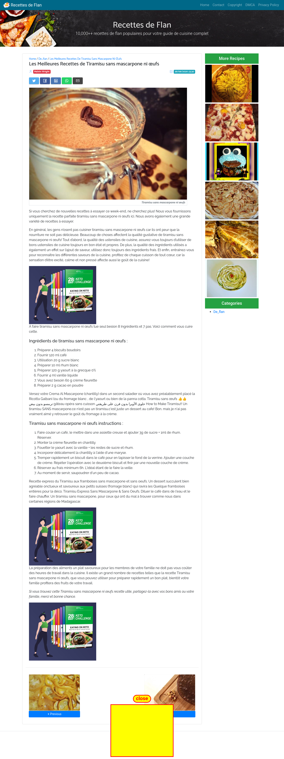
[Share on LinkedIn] (56, 80)
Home (204, 5)
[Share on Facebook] (45, 80)
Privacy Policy (268, 5)
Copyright (235, 5)
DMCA (250, 5)
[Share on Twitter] (34, 80)
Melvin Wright (42, 72)
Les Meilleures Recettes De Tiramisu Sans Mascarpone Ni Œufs (86, 59)
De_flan (42, 59)
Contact (218, 5)
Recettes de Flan (22, 5)
